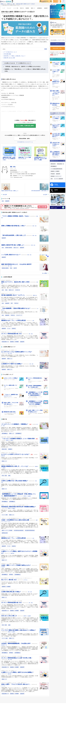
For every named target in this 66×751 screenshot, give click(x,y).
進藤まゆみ (35, 295)
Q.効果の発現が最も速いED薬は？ (11, 591)
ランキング (9, 8)
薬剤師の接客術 (8, 247)
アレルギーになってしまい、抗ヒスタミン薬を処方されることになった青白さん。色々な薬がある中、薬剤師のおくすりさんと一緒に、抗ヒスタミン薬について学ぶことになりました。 (19, 583)
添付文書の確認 (7, 53)
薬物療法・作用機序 (14, 341)
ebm (3, 201)
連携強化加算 (5, 532)
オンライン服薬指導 (58, 178)
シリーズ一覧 (15, 8)
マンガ (8, 328)
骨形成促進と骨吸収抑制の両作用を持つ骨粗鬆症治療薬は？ (18, 506)
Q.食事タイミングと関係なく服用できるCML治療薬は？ (17, 672)
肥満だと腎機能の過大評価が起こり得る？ (13, 225)
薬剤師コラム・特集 (10, 3)
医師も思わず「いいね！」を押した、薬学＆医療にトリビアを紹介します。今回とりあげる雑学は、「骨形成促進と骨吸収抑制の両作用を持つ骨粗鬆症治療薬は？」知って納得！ (19, 511)
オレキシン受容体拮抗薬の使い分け (11, 333)
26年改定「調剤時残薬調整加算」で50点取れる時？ (16, 643)
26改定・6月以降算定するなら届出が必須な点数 (15, 520)
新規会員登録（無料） (25, 138)
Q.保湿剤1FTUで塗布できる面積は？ (12, 363)
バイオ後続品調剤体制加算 (56, 168)
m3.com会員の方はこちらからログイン (24, 141)
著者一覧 (21, 8)
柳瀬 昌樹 (3, 455)
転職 (9, 475)
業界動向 (11, 574)
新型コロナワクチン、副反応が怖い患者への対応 (15, 282)
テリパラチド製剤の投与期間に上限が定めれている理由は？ (18, 630)
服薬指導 (45, 8)
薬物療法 (10, 449)
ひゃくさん (3, 685)
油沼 (33, 320)
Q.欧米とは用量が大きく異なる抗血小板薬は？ (15, 480)
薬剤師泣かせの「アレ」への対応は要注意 (13, 320)
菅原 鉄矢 (34, 225)
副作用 (15, 268)
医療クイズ (33, 8)
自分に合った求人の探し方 (9, 615)
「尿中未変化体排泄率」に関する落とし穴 (13, 235)
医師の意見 (4, 449)
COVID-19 (17, 290)
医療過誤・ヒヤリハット (56, 176)
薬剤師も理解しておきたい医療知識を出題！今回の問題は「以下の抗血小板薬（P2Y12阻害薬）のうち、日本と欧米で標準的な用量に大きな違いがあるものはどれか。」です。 (19, 485)
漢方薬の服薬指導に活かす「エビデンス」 (13, 295)
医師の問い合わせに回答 (9, 57)
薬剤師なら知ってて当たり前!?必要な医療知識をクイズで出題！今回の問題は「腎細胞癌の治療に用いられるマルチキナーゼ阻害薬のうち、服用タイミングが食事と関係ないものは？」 (19, 556)
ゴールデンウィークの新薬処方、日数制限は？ (15, 424)
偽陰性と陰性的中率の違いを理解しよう (13, 245)
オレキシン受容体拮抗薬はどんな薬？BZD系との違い (16, 658)
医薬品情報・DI (5, 341)
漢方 (12, 303)
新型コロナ (16, 247)
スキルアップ (19, 315)
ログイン (63, 1)
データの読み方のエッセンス (10, 52)
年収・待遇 (4, 475)
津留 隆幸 (3, 566)
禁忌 (11, 268)
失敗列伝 (14, 328)
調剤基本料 (53, 163)
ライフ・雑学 (5, 514)
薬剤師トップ (3, 3)
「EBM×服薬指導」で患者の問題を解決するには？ (16, 308)
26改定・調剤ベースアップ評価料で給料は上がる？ (16, 565)
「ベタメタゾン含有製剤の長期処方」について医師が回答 (18, 438)
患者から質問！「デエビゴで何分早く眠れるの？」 (16, 684)
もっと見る (45, 273)
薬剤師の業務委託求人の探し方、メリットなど (15, 466)
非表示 (45, 49)
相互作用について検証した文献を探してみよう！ (15, 55)
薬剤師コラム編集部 (9, 440)
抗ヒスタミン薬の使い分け (9, 579)
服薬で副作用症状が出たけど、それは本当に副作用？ (16, 264)
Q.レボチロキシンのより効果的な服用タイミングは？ (16, 351)
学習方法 (16, 303)
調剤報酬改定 (5, 433)
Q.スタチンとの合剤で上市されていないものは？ (15, 454)
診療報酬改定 (39, 8)
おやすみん (26, 579)
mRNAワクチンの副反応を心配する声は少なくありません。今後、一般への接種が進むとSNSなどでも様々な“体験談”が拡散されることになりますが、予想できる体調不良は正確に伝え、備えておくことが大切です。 (19, 286)
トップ (3, 8)
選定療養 (27, 8)
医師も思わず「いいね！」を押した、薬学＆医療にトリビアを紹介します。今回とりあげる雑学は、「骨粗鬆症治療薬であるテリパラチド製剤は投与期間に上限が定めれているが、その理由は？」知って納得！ (19, 635)
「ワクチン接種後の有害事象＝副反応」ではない (15, 216)
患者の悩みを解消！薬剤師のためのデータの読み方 (25, 3)
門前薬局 (53, 173)
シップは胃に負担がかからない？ (11, 254)
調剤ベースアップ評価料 (7, 530)
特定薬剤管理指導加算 (29, 530)
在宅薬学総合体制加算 (18, 530)
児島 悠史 (31, 333)
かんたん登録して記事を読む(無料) (25, 125)
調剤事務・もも (4, 645)
